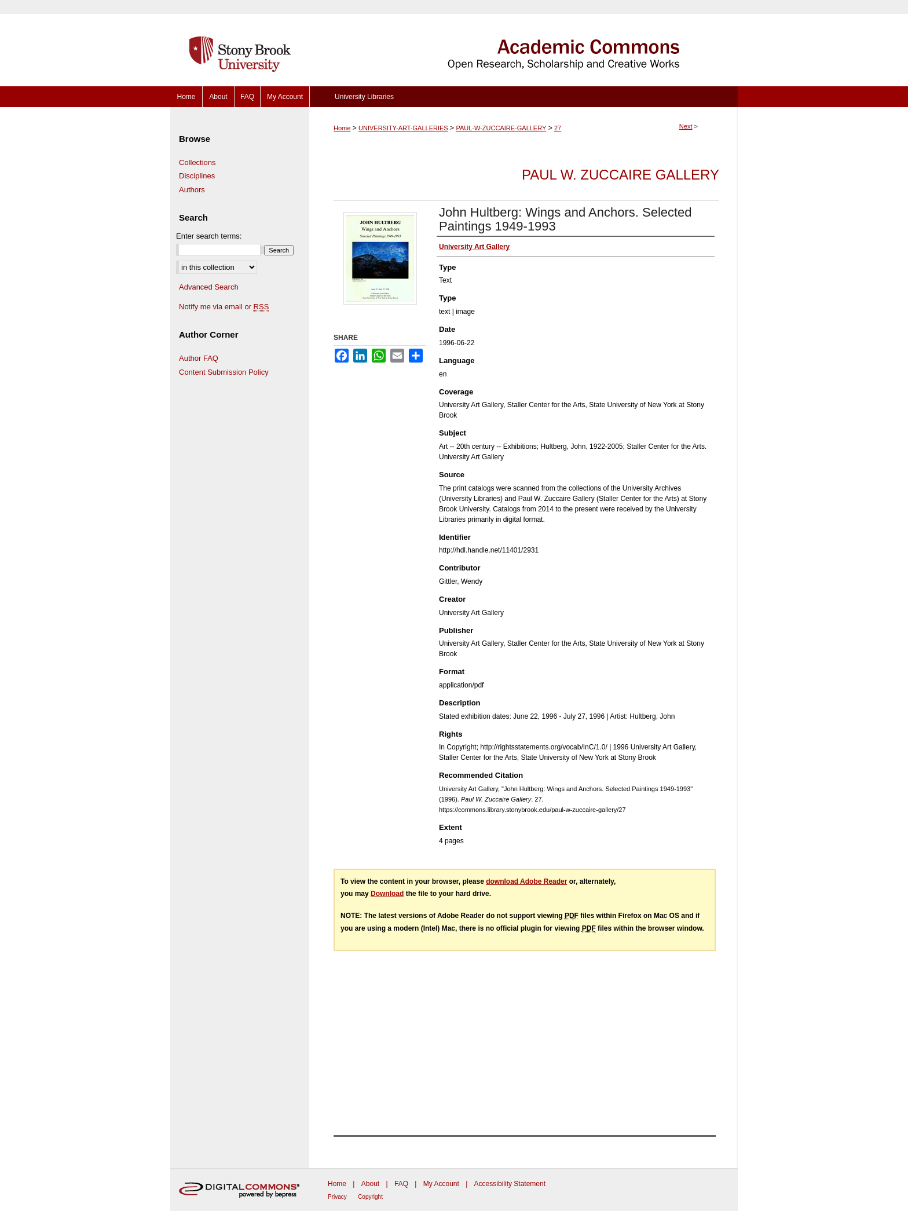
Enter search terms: (208, 236)
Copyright (370, 1197)
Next (686, 126)
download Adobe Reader (526, 881)
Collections (197, 162)
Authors (192, 189)
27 (557, 128)
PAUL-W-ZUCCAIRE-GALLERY (501, 128)
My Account (441, 1184)
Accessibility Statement (509, 1184)
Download (387, 894)
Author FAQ (198, 358)
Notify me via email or (224, 307)
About (370, 1184)
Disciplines (197, 175)
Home (342, 128)
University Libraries (364, 97)
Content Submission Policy (224, 372)
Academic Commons (523, 43)
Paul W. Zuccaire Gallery (620, 174)
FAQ (401, 1184)
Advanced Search (209, 287)
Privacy (337, 1197)
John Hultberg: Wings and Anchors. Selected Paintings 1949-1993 (565, 219)
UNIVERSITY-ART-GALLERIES (403, 128)
